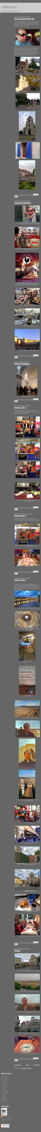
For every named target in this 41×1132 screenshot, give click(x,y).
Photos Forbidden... (22, 364)
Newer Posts (17, 1065)
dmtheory (9, 7)
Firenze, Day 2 (20, 580)
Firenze (17, 951)
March (2, 1084)
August (2, 1075)
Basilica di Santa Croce (30, 890)
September (3, 1080)
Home (27, 1065)
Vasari (27, 629)
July (2, 1082)
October (3, 1078)
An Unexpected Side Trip (24, 19)
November (3, 1077)
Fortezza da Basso (21, 863)
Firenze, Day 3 (20, 516)
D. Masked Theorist (8, 1116)
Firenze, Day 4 (20, 407)
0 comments (30, 195)
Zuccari (31, 629)
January (3, 1101)
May (2, 1096)
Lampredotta (27, 911)
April (2, 1097)
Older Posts (37, 1065)
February (3, 1085)
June (2, 1094)
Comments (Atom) (26, 1068)
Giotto (31, 799)
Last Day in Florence (22, 203)
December (3, 1090)
